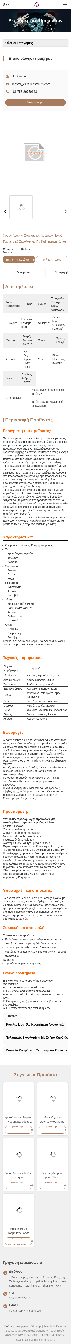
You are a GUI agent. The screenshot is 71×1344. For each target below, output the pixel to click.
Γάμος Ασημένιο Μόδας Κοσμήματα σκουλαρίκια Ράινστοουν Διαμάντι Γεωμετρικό (18, 1175)
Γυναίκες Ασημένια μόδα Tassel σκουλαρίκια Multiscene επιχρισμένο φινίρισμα (52, 1175)
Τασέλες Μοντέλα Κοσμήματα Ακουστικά (35, 1024)
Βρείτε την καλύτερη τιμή (21, 259)
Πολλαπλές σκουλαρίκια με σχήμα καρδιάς (37, 1037)
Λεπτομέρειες (24, 272)
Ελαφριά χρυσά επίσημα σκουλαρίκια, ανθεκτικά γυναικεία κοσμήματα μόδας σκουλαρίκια (52, 1120)
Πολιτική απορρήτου (16, 1326)
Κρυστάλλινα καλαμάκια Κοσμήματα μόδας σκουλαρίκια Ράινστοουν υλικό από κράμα (18, 1120)
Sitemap (36, 1326)
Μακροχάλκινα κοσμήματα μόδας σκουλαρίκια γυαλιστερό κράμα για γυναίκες (18, 1231)
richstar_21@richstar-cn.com (30, 84)
